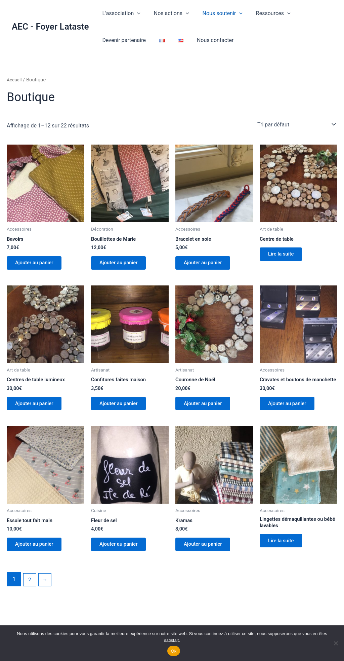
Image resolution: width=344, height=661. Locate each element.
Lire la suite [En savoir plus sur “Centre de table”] (284, 255)
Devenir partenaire (122, 40)
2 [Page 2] (30, 594)
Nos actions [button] (167, 13)
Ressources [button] (264, 13)
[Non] (335, 643)
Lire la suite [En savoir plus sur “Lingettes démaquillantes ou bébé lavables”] (284, 555)
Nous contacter (205, 40)
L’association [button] (120, 13)
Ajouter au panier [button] (37, 264)
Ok (173, 651)
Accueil (15, 80)
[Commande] (296, 124)
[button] (135, 13)
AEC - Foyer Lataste (50, 27)
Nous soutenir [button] (216, 13)
